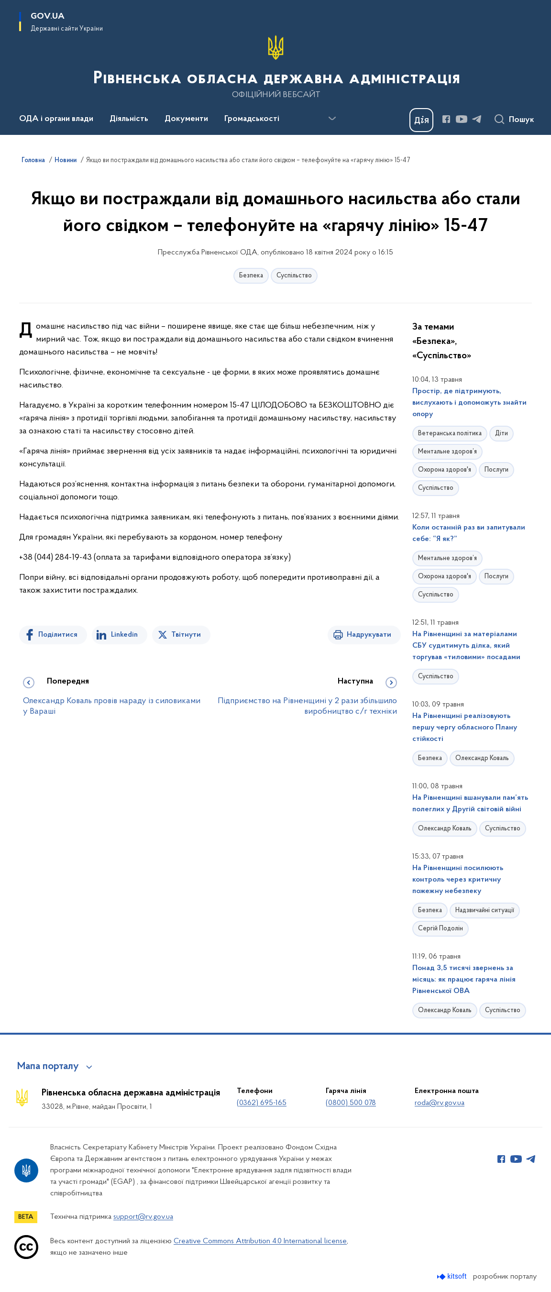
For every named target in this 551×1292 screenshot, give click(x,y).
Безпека (251, 275)
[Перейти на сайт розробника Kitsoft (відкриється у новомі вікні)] (452, 1276)
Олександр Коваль (482, 758)
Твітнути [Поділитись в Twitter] (186, 635)
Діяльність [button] (129, 119)
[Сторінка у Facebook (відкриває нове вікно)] (446, 119)
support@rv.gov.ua (143, 1217)
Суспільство (294, 275)
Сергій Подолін (440, 928)
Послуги (496, 470)
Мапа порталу (48, 1066)
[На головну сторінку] (276, 66)
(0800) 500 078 (351, 1103)
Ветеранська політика (450, 433)
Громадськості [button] (251, 119)
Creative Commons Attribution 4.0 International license (260, 1241)
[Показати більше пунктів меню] (332, 118)
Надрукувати (369, 635)
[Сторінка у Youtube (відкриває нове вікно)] (461, 119)
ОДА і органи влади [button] (56, 119)
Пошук (521, 120)
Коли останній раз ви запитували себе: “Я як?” (468, 533)
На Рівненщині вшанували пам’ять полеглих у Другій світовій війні (470, 803)
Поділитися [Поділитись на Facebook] (57, 635)
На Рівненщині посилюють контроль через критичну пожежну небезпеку (457, 879)
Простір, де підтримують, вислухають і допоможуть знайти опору (469, 402)
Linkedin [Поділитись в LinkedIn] (124, 635)
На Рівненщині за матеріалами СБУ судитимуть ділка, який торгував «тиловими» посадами (466, 645)
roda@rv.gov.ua (439, 1103)
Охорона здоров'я (444, 470)
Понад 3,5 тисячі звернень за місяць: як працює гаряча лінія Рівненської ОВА (464, 979)
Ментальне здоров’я (447, 451)
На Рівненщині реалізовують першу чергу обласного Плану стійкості (464, 727)
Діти (501, 433)
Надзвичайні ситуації (484, 910)
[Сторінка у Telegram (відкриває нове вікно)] (477, 119)
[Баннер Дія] (421, 120)
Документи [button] (186, 119)
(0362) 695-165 (262, 1103)
